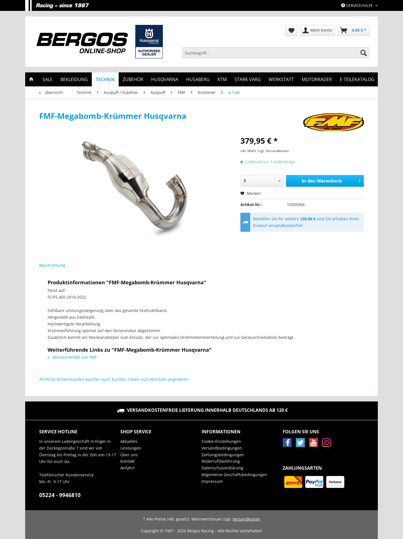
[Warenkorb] (353, 30)
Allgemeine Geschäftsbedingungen (234, 474)
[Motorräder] (317, 79)
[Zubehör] (133, 79)
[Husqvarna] (164, 79)
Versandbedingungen (222, 448)
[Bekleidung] (74, 79)
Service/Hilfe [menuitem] (357, 5)
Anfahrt (127, 468)
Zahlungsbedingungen (223, 454)
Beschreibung (52, 265)
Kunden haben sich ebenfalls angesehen (150, 379)
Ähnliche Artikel (54, 379)
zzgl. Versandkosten (273, 150)
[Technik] (105, 79)
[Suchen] (363, 52)
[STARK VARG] (248, 79)
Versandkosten (246, 519)
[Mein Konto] (317, 30)
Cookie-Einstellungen (221, 441)
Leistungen (130, 448)
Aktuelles (128, 441)
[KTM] (222, 79)
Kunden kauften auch (90, 379)
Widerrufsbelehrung (221, 461)
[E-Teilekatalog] (357, 79)
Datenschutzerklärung (222, 468)
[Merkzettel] (291, 30)
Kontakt (127, 461)
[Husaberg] (198, 79)
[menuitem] (275, 55)
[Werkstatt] (281, 79)
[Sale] (48, 79)
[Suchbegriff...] (275, 52)
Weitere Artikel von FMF (72, 357)
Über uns (129, 454)
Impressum (212, 481)
